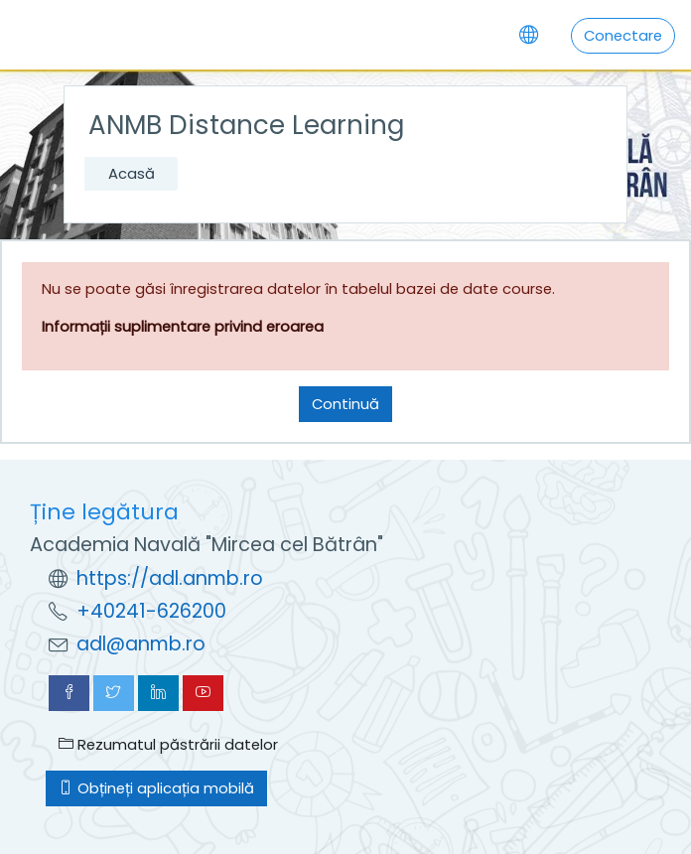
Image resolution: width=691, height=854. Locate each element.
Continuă (345, 403)
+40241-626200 (151, 611)
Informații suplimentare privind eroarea (183, 326)
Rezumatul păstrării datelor (168, 744)
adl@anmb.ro (141, 644)
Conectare (623, 35)
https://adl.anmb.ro (169, 578)
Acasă (131, 173)
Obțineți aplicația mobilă (156, 788)
